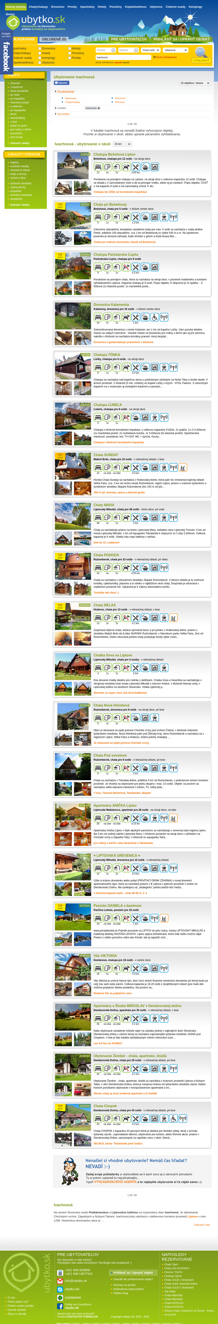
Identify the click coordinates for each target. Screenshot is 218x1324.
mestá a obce (18, 177)
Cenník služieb (17, 1309)
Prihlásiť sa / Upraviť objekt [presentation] (182, 39)
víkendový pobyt (19, 102)
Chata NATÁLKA (174, 1303)
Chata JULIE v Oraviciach (179, 1279)
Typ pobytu (63, 114)
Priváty (72, 6)
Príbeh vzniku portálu (21, 1305)
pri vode (15, 94)
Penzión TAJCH (173, 1272)
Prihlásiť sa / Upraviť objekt (133, 1272)
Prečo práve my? (18, 1301)
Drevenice (57, 6)
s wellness (16, 106)
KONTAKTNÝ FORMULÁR (82, 1316)
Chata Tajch (171, 1264)
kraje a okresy (18, 174)
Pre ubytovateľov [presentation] (129, 39)
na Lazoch (170, 1314)
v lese (13, 121)
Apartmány (87, 6)
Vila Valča (170, 1291)
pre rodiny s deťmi (20, 129)
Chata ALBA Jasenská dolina (181, 1283)
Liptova (192, 1216)
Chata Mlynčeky (174, 1295)
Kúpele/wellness (136, 6)
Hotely (102, 6)
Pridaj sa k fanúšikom (78, 1306)
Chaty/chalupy (38, 6)
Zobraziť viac (202, 1224)
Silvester (15, 83)
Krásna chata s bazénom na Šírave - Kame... (190, 1310)
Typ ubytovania (65, 91)
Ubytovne (156, 6)
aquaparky (16, 198)
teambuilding (17, 117)
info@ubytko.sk (76, 1280)
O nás (11, 1297)
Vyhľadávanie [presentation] (21, 39)
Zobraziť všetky (20, 143)
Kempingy (195, 6)
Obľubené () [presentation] (54, 39)
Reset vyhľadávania (166, 57)
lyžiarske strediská (20, 183)
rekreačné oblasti (20, 170)
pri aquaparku (18, 110)
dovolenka (16, 133)
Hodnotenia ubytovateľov (128, 1289)
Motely (10, 14)
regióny (14, 162)
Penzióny (116, 6)
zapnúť (126, 62)
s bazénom (16, 87)
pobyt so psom (18, 125)
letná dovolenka (19, 90)
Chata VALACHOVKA (177, 1268)
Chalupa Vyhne (173, 1276)
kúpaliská (15, 191)
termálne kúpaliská (21, 194)
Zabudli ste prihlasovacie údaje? (133, 1279)
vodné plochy (18, 187)
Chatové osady (175, 6)
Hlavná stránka (16, 6)
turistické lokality (19, 166)
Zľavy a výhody (17, 1313)
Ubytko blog (120, 1293)
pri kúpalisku (17, 98)
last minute (16, 137)
